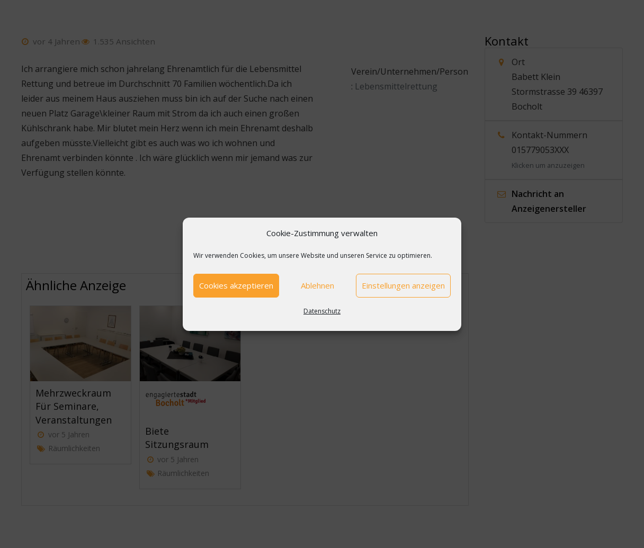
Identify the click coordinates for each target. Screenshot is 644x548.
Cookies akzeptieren (236, 285)
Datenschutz (322, 311)
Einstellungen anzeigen (403, 285)
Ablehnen (317, 285)
